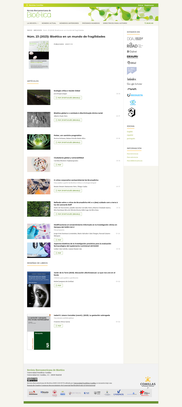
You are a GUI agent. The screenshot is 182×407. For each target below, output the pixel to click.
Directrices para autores (115, 23)
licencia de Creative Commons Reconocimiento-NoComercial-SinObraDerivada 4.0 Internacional (61, 385)
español (130, 135)
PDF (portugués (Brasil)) (68, 98)
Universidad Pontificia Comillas (85, 383)
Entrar (140, 5)
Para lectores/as (132, 154)
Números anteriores (69, 23)
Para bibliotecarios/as (134, 161)
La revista (32, 23)
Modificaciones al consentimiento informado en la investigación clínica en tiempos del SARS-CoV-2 (73, 227)
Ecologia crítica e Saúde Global (67, 91)
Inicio (29, 30)
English (130, 131)
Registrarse (149, 5)
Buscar (149, 23)
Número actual (49, 23)
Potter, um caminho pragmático (67, 135)
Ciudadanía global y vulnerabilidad (69, 158)
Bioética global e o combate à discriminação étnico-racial (78, 113)
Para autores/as (132, 157)
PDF (59, 165)
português (131, 138)
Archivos (38, 30)
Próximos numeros (91, 23)
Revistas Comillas (36, 5)
